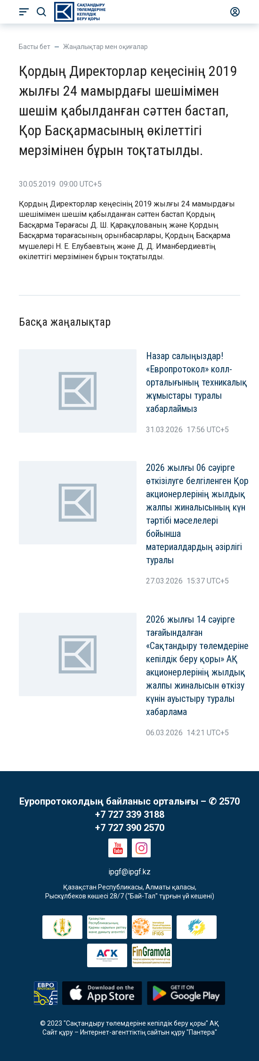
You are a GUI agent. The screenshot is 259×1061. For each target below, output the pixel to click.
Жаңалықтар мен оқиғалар (105, 46)
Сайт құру (57, 1032)
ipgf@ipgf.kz (129, 871)
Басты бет (34, 46)
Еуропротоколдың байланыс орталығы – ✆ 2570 (129, 801)
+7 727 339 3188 (129, 814)
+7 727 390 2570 (129, 827)
